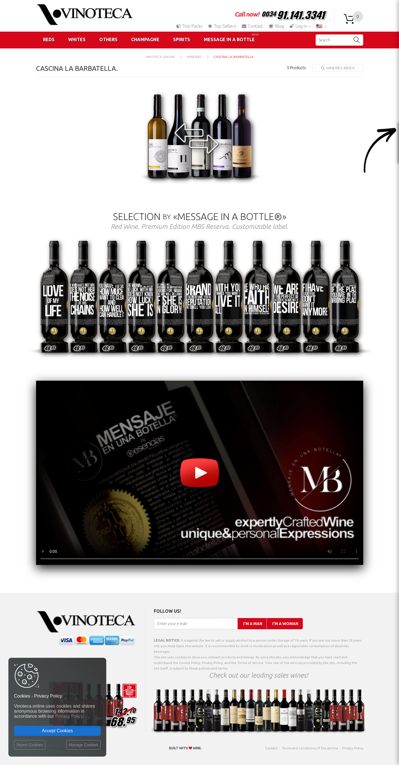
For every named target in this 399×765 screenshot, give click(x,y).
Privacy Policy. (69, 716)
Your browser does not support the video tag (199, 473)
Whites (77, 39)
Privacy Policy (352, 748)
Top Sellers (222, 26)
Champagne (145, 39)
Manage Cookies (83, 745)
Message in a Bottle (231, 37)
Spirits (181, 39)
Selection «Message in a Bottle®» (199, 216)
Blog (276, 26)
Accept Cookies (57, 730)
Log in (299, 26)
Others (108, 39)
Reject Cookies (29, 745)
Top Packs (189, 26)
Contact (252, 26)
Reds (49, 39)
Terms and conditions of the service (310, 748)
